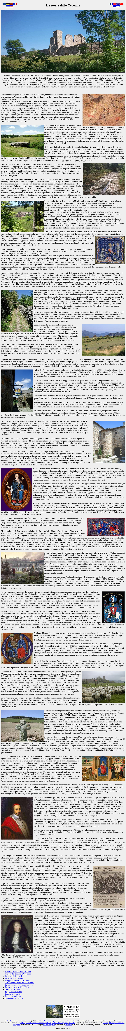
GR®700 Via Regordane (60, 1023)
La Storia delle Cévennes (14, 978)
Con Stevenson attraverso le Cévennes (19, 983)
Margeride (16, 1025)
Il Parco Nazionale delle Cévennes (18, 972)
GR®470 (72, 1023)
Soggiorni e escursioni (13, 992)
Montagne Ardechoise (116, 1023)
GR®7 (22, 1023)
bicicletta (68, 1025)
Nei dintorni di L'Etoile (14, 998)
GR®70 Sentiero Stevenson (35, 1023)
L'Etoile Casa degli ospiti (47, 1021)
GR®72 (48, 1023)
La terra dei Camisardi (13, 976)
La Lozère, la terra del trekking (17, 987)
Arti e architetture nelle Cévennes (18, 974)
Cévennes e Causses (12, 989)
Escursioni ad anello (13, 994)
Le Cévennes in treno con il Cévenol (19, 985)
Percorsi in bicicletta (13, 996)
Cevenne (98, 1021)
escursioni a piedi (49, 1025)
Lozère (82, 1021)
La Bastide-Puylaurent (70, 1021)
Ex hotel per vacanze (12, 1021)
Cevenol (105, 1023)
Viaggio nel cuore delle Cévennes (18, 980)
